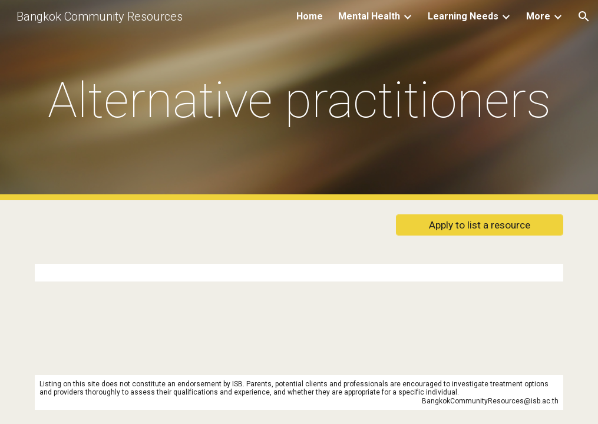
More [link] (538, 16)
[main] (299, 100)
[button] (584, 16)
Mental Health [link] (369, 16)
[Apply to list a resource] (479, 225)
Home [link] (309, 16)
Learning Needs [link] (463, 16)
